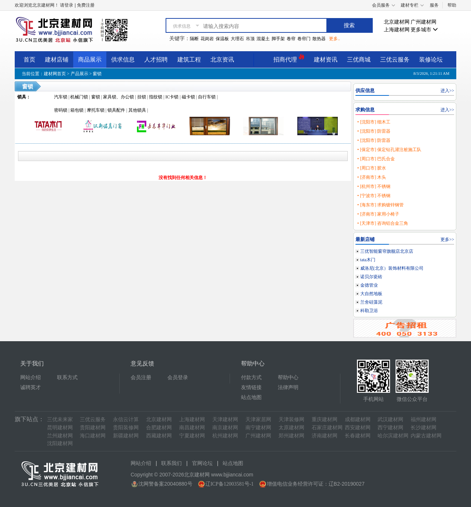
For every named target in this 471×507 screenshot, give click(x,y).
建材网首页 (55, 73)
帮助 (451, 5)
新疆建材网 (126, 435)
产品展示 (79, 73)
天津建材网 (225, 419)
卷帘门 (304, 38)
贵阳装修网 (126, 427)
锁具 (21, 96)
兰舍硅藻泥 (371, 302)
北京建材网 (397, 22)
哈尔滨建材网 (393, 435)
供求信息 (123, 59)
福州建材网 (423, 419)
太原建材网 (291, 427)
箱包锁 (77, 110)
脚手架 (278, 38)
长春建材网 (358, 435)
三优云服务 (395, 59)
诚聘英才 (30, 387)
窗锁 (97, 73)
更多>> (447, 239)
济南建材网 (324, 435)
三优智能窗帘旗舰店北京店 (386, 251)
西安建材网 (358, 427)
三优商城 (359, 59)
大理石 (237, 38)
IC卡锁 (171, 96)
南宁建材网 (258, 427)
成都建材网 (358, 419)
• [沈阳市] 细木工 (373, 122)
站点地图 (251, 397)
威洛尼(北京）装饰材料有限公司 (392, 268)
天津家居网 (258, 419)
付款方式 (251, 377)
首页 (29, 59)
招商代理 (288, 58)
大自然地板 (371, 293)
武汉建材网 (390, 419)
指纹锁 (155, 96)
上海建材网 (397, 29)
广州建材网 (423, 22)
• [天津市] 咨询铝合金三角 (382, 223)
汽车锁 (60, 96)
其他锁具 (137, 110)
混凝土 (263, 38)
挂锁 (141, 96)
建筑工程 (189, 59)
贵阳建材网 (93, 427)
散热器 (319, 38)
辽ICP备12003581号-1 (229, 484)
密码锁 (60, 110)
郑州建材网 (291, 435)
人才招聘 (156, 59)
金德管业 (369, 285)
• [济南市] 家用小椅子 (378, 214)
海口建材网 (93, 435)
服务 (434, 5)
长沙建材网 (423, 427)
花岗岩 (207, 38)
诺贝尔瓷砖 (371, 276)
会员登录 (177, 377)
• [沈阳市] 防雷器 (373, 131)
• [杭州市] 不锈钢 (373, 186)
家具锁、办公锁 (118, 96)
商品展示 (90, 59)
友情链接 (251, 387)
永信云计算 (126, 419)
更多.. (334, 38)
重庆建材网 (324, 419)
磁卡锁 (188, 96)
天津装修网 (291, 419)
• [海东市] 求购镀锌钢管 (380, 204)
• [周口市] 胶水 (371, 168)
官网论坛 (202, 463)
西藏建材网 (159, 435)
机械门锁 (79, 96)
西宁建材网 (390, 427)
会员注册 (141, 377)
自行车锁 (207, 96)
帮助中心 (288, 377)
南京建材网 (225, 427)
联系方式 (67, 377)
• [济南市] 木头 (371, 177)
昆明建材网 (60, 427)
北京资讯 (222, 59)
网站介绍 (30, 377)
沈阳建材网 (60, 443)
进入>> (447, 90)
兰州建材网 (60, 435)
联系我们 (171, 463)
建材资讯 (325, 59)
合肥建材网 (159, 427)
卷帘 (291, 38)
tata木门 (367, 259)
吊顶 (250, 38)
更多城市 (424, 29)
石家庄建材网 (327, 427)
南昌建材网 (192, 427)
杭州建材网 (225, 435)
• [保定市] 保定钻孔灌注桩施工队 (389, 149)
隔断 (194, 38)
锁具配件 (116, 110)
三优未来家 (60, 419)
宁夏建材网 (192, 435)
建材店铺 (56, 59)
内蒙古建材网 (426, 435)
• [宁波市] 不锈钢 (373, 195)
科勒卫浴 (369, 310)
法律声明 (288, 387)
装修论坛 (431, 59)
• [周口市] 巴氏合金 (376, 158)
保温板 (222, 38)
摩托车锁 (96, 110)
